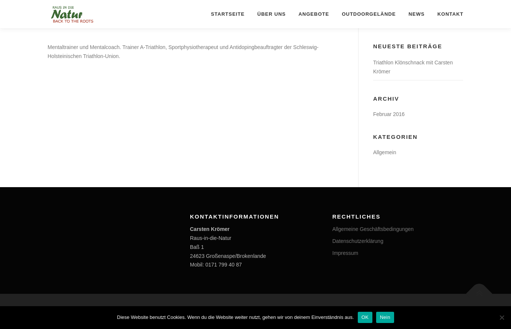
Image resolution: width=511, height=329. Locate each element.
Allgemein (384, 152)
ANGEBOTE (314, 14)
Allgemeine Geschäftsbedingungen (373, 229)
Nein (385, 317)
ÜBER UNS (271, 14)
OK (365, 317)
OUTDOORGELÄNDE (369, 14)
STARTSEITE (228, 14)
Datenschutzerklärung (357, 241)
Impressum (345, 253)
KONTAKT (450, 14)
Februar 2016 (389, 114)
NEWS (416, 14)
